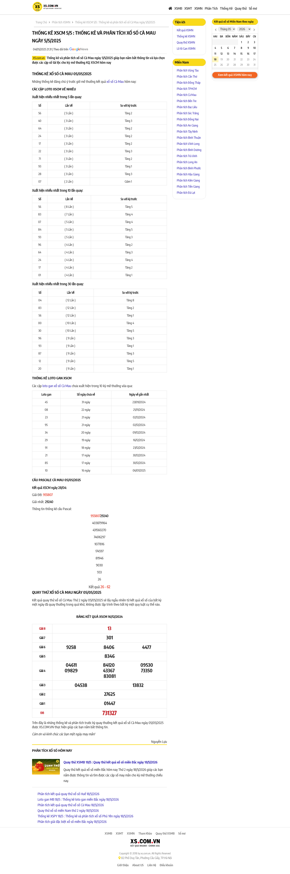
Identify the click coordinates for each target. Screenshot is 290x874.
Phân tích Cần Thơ (187, 76)
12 (222, 53)
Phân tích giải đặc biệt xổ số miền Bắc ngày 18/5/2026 (72, 821)
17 (254, 53)
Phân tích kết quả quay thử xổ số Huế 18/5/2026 (68, 794)
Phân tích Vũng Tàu (188, 70)
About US (138, 865)
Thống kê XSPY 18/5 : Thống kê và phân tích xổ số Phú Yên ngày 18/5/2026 (85, 816)
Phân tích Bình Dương (189, 150)
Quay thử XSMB (165, 833)
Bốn (228, 36)
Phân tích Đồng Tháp (188, 82)
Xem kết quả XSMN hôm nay (235, 75)
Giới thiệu (123, 865)
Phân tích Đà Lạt (186, 192)
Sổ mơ (253, 8)
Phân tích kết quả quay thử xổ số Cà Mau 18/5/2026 (71, 805)
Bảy (248, 36)
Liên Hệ (151, 865)
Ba (221, 36)
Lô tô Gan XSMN (186, 48)
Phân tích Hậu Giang (188, 174)
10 (254, 47)
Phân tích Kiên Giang (188, 180)
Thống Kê (226, 8)
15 (241, 53)
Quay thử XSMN (186, 42)
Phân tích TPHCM (187, 89)
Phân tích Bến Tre (186, 101)
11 (215, 53)
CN (254, 36)
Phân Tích (211, 8)
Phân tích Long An (187, 162)
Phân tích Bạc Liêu (187, 107)
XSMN (198, 8)
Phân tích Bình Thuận (189, 137)
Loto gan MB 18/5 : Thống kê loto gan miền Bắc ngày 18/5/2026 (78, 799)
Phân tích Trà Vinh (187, 156)
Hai (215, 36)
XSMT (188, 8)
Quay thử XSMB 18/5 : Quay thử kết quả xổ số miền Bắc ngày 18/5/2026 (111, 762)
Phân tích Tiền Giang (188, 186)
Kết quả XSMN (185, 30)
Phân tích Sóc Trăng (188, 113)
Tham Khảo (145, 833)
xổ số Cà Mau (115, 81)
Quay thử (241, 8)
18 (215, 59)
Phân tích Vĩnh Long (188, 144)
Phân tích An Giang (187, 125)
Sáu (241, 36)
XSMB (178, 8)
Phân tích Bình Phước (189, 168)
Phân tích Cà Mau (186, 95)
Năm (234, 36)
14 (234, 53)
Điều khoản (166, 865)
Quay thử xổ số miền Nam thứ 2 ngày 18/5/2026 (68, 810)
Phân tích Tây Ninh (187, 131)
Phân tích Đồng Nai (187, 119)
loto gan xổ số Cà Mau (56, 386)
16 (248, 53)
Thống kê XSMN (186, 36)
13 (228, 53)
